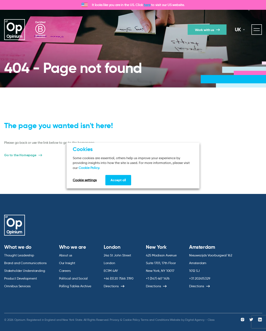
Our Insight (67, 263)
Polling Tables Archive (75, 286)
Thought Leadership (19, 255)
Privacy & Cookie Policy (125, 320)
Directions (111, 286)
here (147, 5)
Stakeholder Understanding (24, 271)
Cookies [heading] (83, 149)
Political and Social (73, 278)
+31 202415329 (199, 278)
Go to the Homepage (20, 155)
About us (65, 255)
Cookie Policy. (89, 168)
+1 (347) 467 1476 (158, 278)
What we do (17, 247)
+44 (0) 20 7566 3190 (118, 278)
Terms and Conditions (155, 320)
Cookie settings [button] (85, 180)
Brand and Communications (25, 263)
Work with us (204, 30)
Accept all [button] (118, 180)
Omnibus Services (17, 286)
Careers (65, 271)
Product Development (20, 278)
